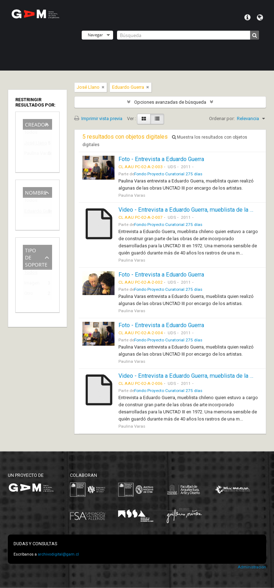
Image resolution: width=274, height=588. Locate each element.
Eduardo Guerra (32, 212)
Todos (30, 133)
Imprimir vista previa (98, 118)
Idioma (260, 17)
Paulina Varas (32, 154)
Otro (28, 295)
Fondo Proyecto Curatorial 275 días (168, 173)
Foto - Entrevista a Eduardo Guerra (161, 159)
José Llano (32, 144)
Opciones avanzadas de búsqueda (170, 102)
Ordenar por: (222, 118)
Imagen (32, 284)
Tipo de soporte (36, 257)
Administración (252, 567)
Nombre (36, 192)
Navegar (95, 34)
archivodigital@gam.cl (58, 554)
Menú (247, 17)
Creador (36, 124)
